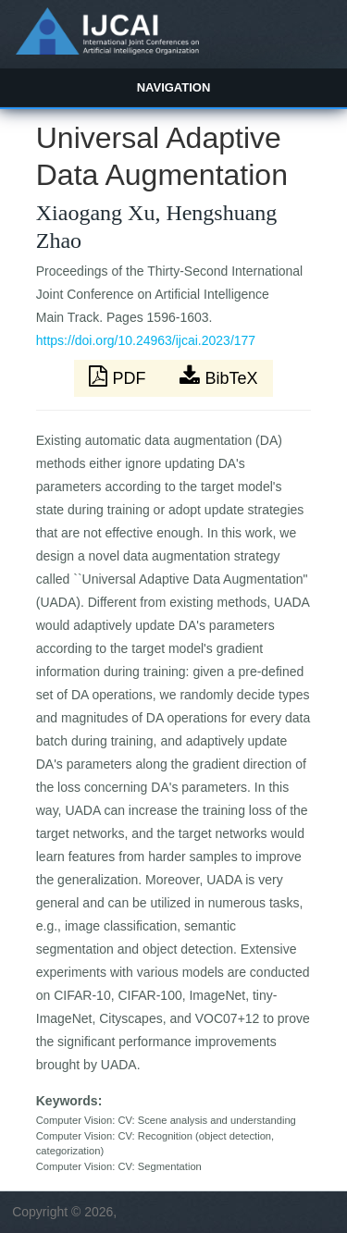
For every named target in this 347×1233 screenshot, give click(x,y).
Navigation (174, 87)
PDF (119, 376)
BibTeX (218, 376)
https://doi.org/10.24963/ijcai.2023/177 (145, 340)
